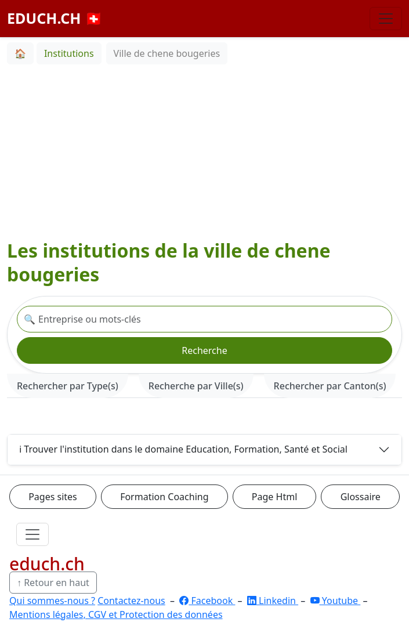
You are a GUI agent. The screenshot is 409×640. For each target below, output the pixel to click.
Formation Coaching (164, 496)
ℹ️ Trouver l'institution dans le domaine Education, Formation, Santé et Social (183, 449)
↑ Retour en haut (53, 582)
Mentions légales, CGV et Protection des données (116, 614)
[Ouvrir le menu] (32, 534)
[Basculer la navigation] (386, 18)
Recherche (204, 350)
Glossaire (361, 496)
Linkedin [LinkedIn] (272, 600)
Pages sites (52, 496)
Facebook (207, 600)
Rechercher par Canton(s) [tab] (330, 385)
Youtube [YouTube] (335, 600)
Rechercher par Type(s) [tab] (67, 385)
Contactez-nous (131, 600)
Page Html (274, 496)
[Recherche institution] (204, 319)
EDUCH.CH (55, 18)
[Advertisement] (204, 151)
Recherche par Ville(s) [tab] (196, 385)
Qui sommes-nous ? (52, 600)
